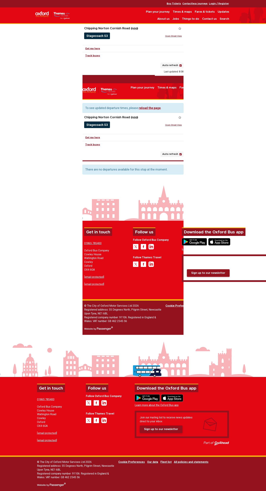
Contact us (209, 19)
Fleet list (213, 305)
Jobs (176, 19)
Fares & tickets (205, 11)
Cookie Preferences (178, 305)
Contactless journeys (195, 4)
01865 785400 (93, 243)
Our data (199, 305)
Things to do (190, 19)
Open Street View (173, 36)
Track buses (92, 55)
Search (224, 19)
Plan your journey (158, 11)
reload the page (150, 108)
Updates (223, 11)
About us (163, 19)
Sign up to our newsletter (208, 273)
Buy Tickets (174, 4)
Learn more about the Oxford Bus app (204, 249)
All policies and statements (238, 305)
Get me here (92, 48)
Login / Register (219, 4)
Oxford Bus (52, 15)
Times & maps (182, 11)
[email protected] (94, 277)
